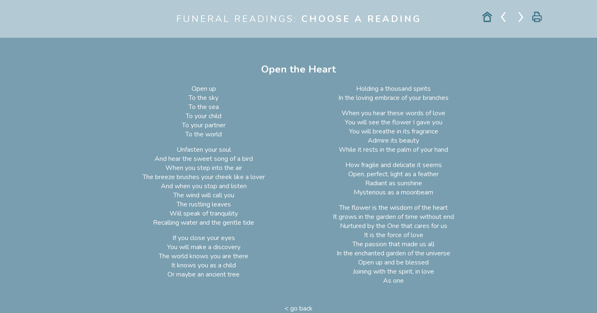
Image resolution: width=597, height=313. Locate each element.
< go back (298, 308)
